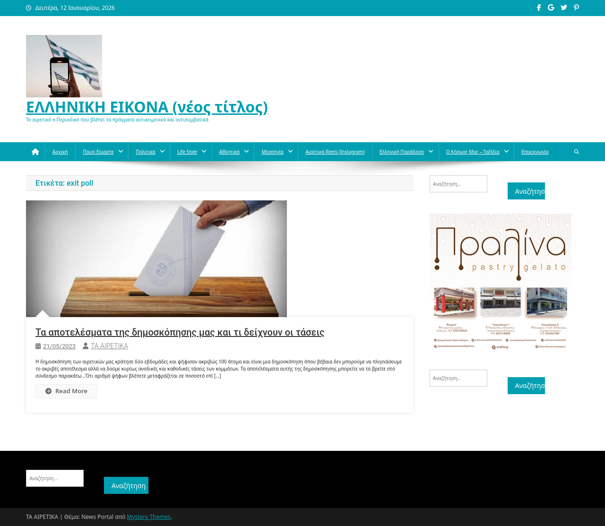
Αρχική (60, 151)
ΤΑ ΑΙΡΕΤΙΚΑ (109, 346)
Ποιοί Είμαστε (98, 151)
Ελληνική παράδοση (402, 151)
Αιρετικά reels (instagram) (334, 151)
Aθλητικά (229, 151)
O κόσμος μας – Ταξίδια (473, 151)
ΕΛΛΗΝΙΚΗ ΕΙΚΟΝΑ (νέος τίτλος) (147, 106)
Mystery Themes (149, 517)
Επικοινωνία (534, 151)
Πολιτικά (145, 151)
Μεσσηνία (272, 151)
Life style (187, 151)
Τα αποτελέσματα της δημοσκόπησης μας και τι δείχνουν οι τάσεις (179, 332)
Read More (66, 391)
